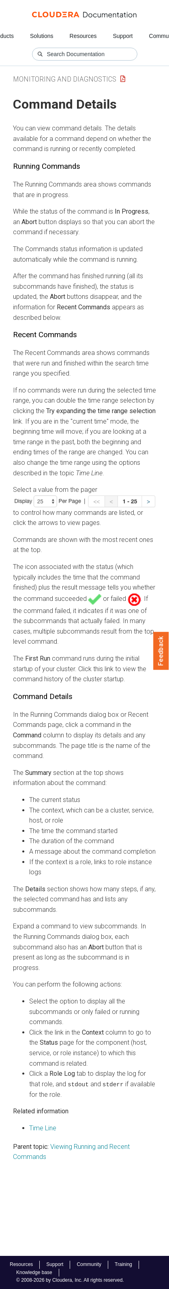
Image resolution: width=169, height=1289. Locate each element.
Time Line (42, 1128)
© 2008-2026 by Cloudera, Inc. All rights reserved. (70, 1280)
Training (123, 1264)
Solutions (41, 36)
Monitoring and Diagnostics (64, 79)
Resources (83, 36)
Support (123, 36)
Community (89, 1264)
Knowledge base (34, 1272)
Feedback (161, 651)
